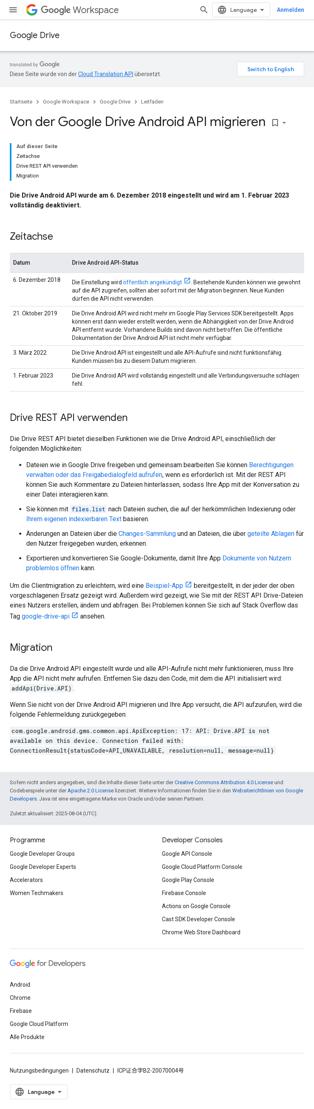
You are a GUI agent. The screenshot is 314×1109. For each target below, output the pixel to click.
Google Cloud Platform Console (202, 867)
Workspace (80, 10)
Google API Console (187, 853)
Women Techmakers (36, 893)
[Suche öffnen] (204, 10)
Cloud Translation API (105, 74)
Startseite (21, 102)
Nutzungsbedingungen (39, 1070)
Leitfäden (152, 102)
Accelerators (26, 880)
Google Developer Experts (43, 867)
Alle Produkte (27, 1037)
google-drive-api (46, 616)
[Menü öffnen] (13, 10)
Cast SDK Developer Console (198, 919)
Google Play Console (188, 880)
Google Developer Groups (42, 853)
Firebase (21, 1011)
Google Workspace (66, 102)
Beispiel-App (164, 585)
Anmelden (290, 10)
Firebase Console (184, 893)
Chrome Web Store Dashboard (201, 932)
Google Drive (35, 35)
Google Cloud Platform (39, 1024)
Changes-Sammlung (147, 534)
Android (20, 984)
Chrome (20, 997)
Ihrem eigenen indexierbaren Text (73, 519)
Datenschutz (93, 1070)
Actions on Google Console (196, 906)
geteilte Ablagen (270, 534)
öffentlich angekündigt (152, 282)
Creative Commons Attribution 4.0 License (224, 782)
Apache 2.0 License (90, 790)
